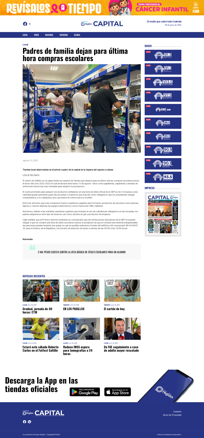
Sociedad (64, 34)
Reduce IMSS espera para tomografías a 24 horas (78, 350)
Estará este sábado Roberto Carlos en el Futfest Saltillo (41, 348)
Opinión (66, 305)
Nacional (49, 34)
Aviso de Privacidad (172, 415)
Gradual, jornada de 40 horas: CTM (37, 310)
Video (36, 34)
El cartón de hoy (114, 308)
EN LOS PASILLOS (73, 308)
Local (25, 34)
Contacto (177, 411)
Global (77, 34)
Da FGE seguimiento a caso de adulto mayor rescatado (121, 348)
